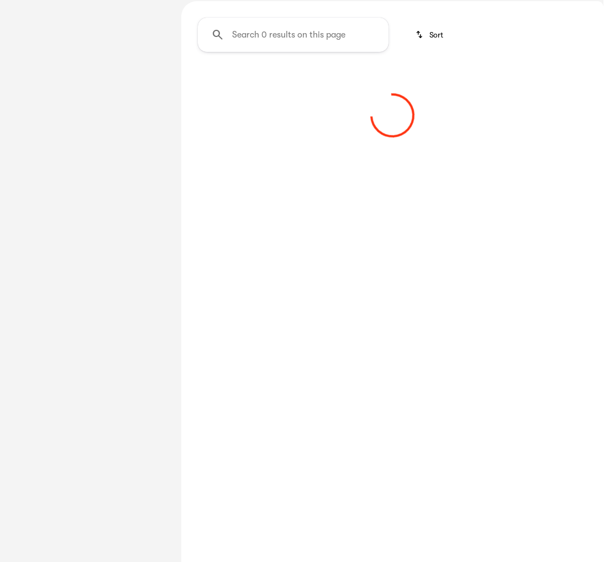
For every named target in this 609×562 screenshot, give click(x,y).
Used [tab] (141, 82)
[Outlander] (83, 136)
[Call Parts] (532, 8)
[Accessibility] (28, 8)
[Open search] (477, 37)
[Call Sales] (433, 8)
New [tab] (35, 82)
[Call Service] (482, 8)
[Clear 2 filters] (246, 243)
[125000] (132, 295)
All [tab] (87, 82)
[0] (35, 295)
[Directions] (577, 8)
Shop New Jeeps (556, 82)
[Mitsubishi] (32, 136)
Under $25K (216, 82)
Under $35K (289, 82)
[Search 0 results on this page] (293, 138)
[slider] (25, 238)
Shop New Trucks (373, 82)
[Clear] (131, 370)
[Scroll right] (591, 82)
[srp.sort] (430, 138)
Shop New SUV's (464, 82)
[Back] (141, 114)
